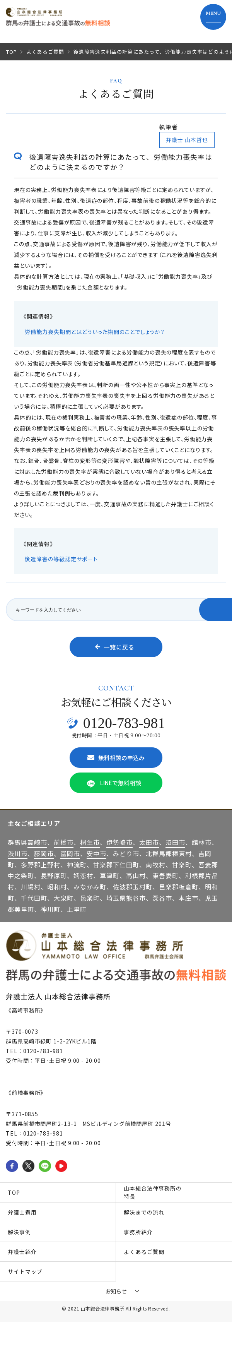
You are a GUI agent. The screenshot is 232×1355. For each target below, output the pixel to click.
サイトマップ (25, 1271)
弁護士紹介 (22, 1252)
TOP (11, 51)
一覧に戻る (115, 647)
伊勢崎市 (119, 842)
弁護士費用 (22, 1212)
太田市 (149, 842)
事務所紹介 (138, 1232)
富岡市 (70, 853)
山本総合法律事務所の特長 (153, 1192)
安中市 (96, 853)
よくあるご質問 (45, 51)
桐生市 (90, 842)
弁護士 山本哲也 (187, 140)
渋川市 (17, 853)
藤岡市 (44, 853)
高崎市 (37, 842)
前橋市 (63, 842)
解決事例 (19, 1232)
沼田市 (175, 842)
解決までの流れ (144, 1212)
